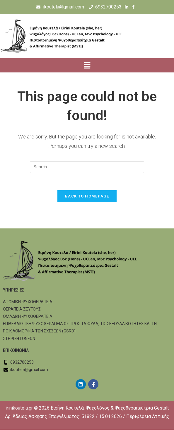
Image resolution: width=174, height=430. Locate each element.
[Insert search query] (87, 167)
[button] (87, 66)
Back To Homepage (87, 196)
